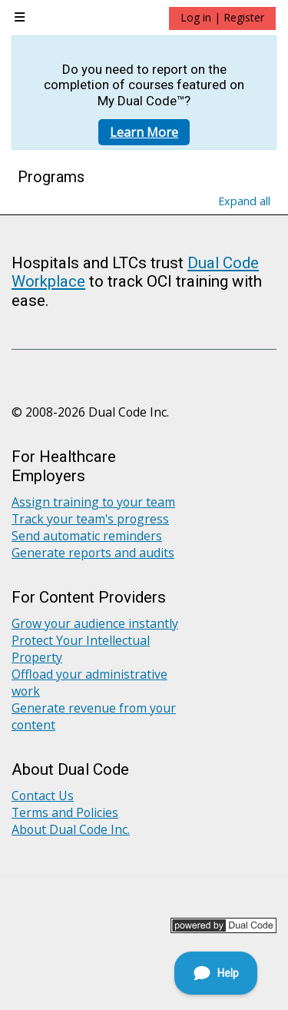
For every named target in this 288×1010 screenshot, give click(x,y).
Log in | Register (222, 17)
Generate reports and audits (93, 552)
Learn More (144, 132)
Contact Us (43, 795)
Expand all (244, 201)
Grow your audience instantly (95, 623)
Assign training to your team (93, 501)
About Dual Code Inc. (71, 829)
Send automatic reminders (87, 535)
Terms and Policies (65, 812)
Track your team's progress (90, 518)
